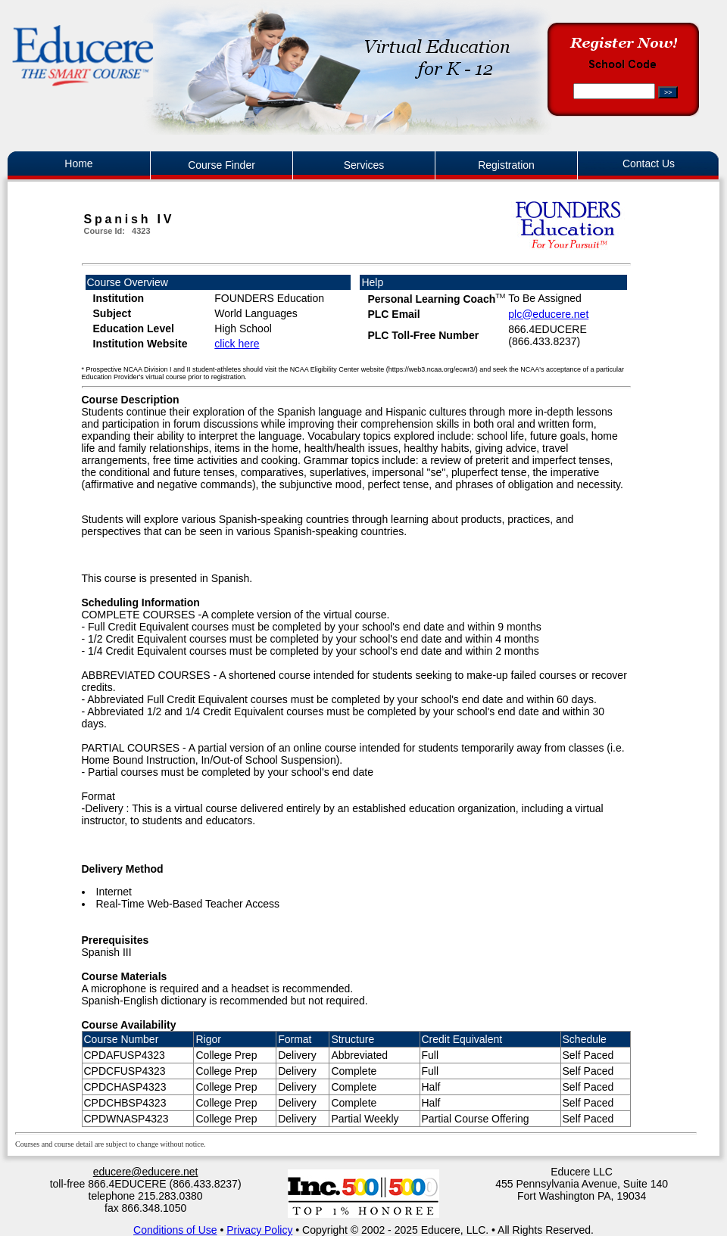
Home (78, 163)
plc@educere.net (548, 314)
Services (364, 165)
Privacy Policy (259, 1230)
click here (236, 344)
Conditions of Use (175, 1230)
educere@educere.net (145, 1172)
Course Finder (221, 165)
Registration (506, 165)
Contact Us (648, 163)
